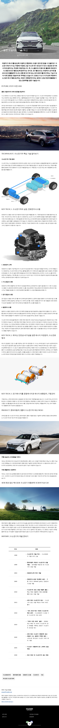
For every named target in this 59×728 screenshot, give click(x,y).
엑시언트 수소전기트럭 (8, 678)
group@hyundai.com (7, 692)
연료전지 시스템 (27, 674)
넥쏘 (42, 674)
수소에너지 (36, 674)
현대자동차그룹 (23, 55)
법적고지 (4, 716)
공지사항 (4, 714)
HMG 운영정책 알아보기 (7, 701)
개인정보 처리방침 (34, 714)
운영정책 (32, 716)
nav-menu (29, 724)
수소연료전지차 (7, 674)
